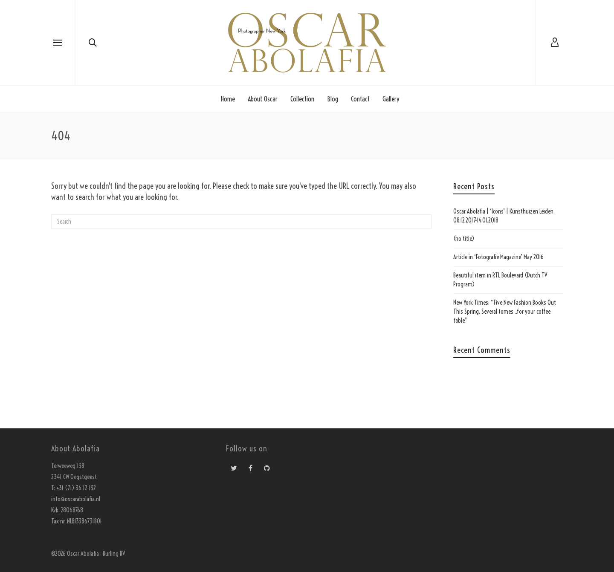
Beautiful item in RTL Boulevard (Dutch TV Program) (500, 280)
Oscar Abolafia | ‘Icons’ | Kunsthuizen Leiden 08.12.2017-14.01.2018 (503, 216)
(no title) (463, 239)
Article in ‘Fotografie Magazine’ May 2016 (498, 257)
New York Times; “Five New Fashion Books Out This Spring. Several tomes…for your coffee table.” (504, 311)
